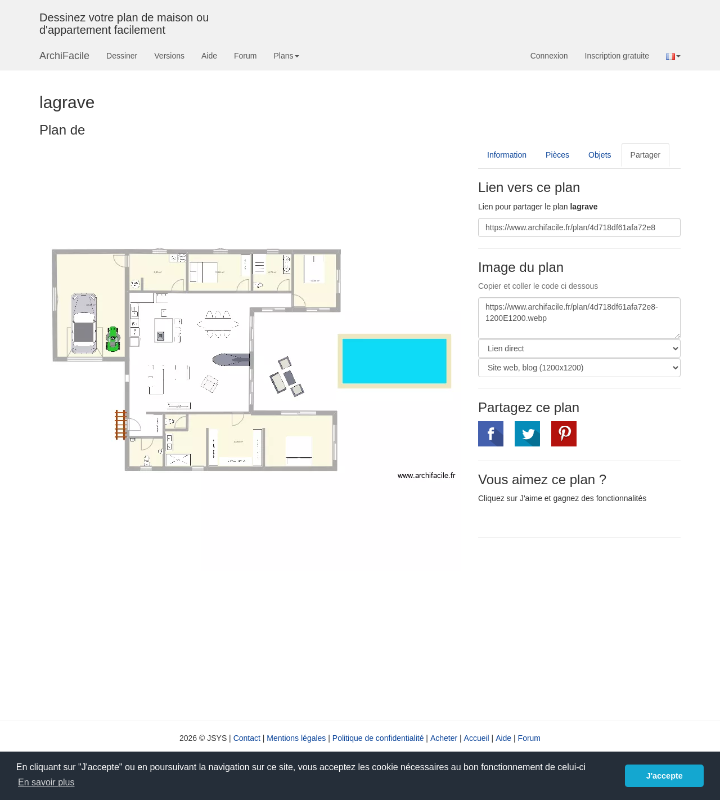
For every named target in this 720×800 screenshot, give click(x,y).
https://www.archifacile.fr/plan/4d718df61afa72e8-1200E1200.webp (579, 318)
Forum (245, 55)
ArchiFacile (64, 55)
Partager (646, 154)
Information (506, 154)
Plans (286, 55)
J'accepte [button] (664, 775)
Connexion (549, 55)
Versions (169, 55)
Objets (599, 154)
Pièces (557, 154)
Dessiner (121, 55)
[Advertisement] (572, 628)
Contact (246, 738)
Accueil (476, 738)
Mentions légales (296, 738)
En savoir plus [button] (46, 782)
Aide (209, 55)
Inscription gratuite (617, 55)
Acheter (443, 738)
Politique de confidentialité (378, 738)
